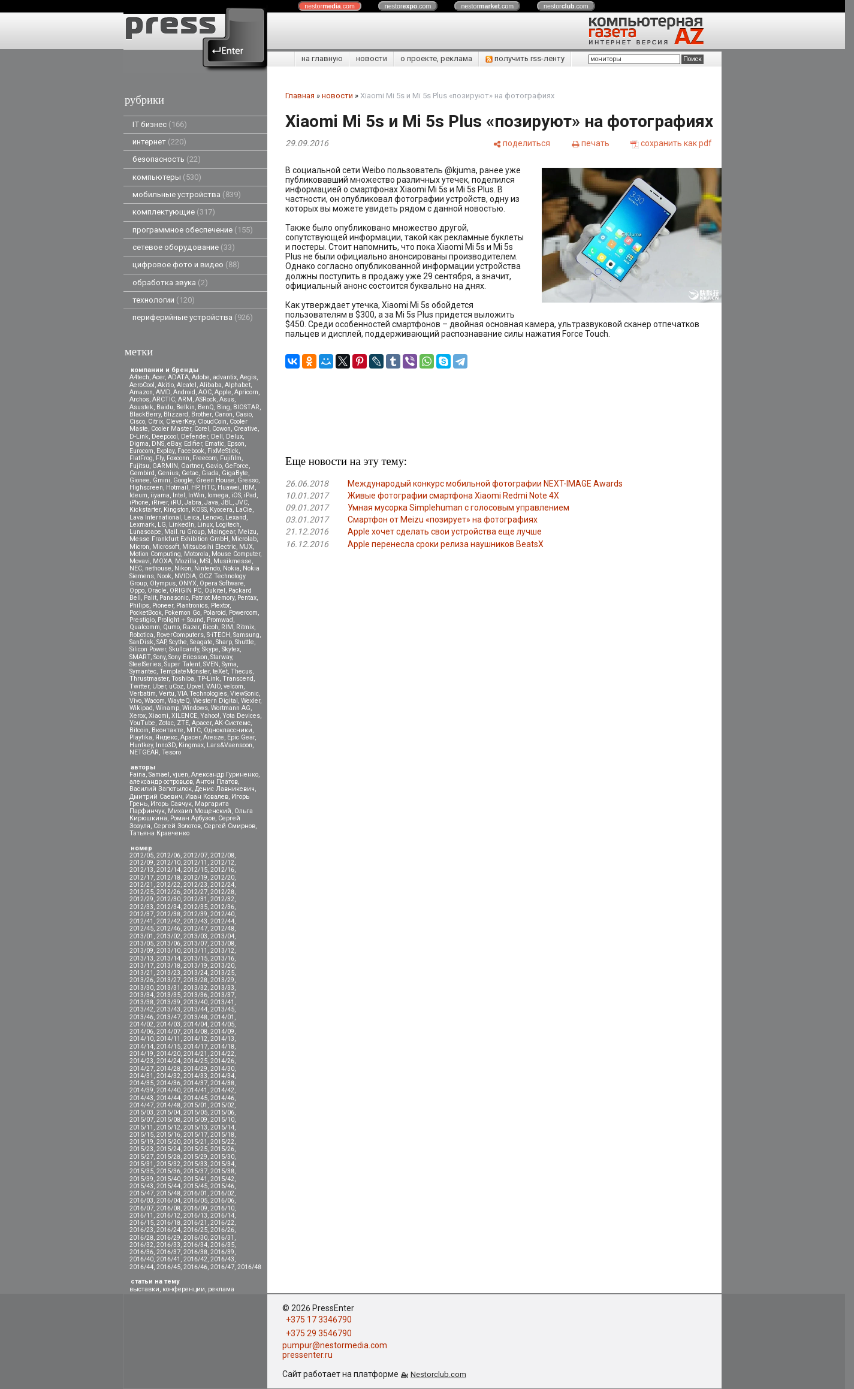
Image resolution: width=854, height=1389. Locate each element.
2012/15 (195, 870)
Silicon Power (147, 649)
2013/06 (168, 943)
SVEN (211, 664)
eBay (174, 444)
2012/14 (168, 870)
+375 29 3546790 (319, 1333)
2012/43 (195, 921)
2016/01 (195, 1193)
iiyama (160, 495)
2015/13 (195, 1127)
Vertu (166, 693)
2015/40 (168, 1179)
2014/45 (195, 1098)
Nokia (231, 568)
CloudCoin (212, 421)
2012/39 (195, 914)
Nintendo (207, 568)
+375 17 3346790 (319, 1319)
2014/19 (141, 1054)
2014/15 (168, 1046)
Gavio (214, 466)
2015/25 (195, 1149)
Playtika (140, 737)
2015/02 (222, 1105)
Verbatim (142, 693)
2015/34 (222, 1164)
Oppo (136, 590)
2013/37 (222, 995)
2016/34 (195, 1245)
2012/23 (195, 885)
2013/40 (195, 1002)
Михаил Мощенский (199, 811)
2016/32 (141, 1245)
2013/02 (168, 936)
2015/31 (141, 1164)
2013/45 (222, 1009)
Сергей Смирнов (229, 826)
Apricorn (246, 392)
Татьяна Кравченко (159, 833)
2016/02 (222, 1193)
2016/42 (195, 1259)
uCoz (176, 686)
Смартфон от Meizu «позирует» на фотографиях (443, 519)
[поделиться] (521, 143)
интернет (159, 141)
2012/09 (141, 862)
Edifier (193, 444)
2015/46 (222, 1186)
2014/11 (168, 1039)
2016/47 (222, 1267)
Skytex (231, 649)
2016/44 (141, 1267)
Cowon (221, 429)
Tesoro (171, 752)
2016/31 (222, 1238)
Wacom (154, 701)
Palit (150, 598)
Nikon (182, 568)
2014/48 (168, 1105)
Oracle (157, 590)
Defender (194, 436)
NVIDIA (185, 576)
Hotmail (177, 487)
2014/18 (222, 1046)
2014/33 (195, 1076)
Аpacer (202, 723)
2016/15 (141, 1223)
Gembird (142, 473)
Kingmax (191, 745)
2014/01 (222, 1017)
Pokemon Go (182, 613)
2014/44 (168, 1098)
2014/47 (141, 1105)
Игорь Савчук (171, 804)
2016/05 (195, 1200)
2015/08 (168, 1120)
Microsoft (165, 547)
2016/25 (195, 1230)
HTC (208, 487)
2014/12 (195, 1039)
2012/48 (222, 928)
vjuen (180, 774)
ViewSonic (244, 693)
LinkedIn (181, 525)
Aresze (213, 737)
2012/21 (141, 885)
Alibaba (211, 385)
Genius (168, 473)
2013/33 (222, 988)
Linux (205, 525)
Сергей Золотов (177, 826)
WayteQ (179, 701)
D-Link (139, 436)
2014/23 (141, 1061)
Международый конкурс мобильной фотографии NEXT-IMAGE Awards (485, 483)
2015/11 (141, 1127)
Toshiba (182, 679)
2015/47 (141, 1193)
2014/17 (195, 1046)
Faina (137, 774)
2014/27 (141, 1069)
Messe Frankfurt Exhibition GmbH (178, 539)
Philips (139, 605)
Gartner (192, 466)
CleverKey (180, 421)
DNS (158, 444)
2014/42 (222, 1090)
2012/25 (141, 892)
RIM (227, 627)
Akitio (166, 385)
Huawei (229, 487)
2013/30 (141, 988)
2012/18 (168, 877)
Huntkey (141, 745)
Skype (210, 649)
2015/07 (141, 1120)
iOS (236, 495)
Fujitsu (139, 466)
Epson (236, 444)
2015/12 (168, 1127)
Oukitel (214, 590)
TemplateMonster (184, 671)
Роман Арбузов (192, 818)
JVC (242, 502)
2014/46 (222, 1098)
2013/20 (222, 966)
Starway (221, 657)
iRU (176, 502)
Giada (210, 473)
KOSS (199, 510)
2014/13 (222, 1039)
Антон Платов (217, 782)
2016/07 (141, 1208)
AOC (205, 392)
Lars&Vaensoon (229, 745)
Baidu (164, 407)
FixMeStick (223, 451)
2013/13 (141, 958)
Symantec (142, 671)
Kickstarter (145, 510)
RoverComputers (180, 635)
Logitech (228, 525)
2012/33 (141, 907)
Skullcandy (184, 649)
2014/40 (168, 1090)
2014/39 (141, 1090)
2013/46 (141, 1017)
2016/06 (222, 1200)
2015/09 (195, 1120)
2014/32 (168, 1076)
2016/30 (195, 1238)
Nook (164, 576)
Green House (215, 480)
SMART (139, 657)
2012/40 (222, 914)
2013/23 (168, 973)
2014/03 (168, 1024)
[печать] (590, 143)
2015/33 (195, 1164)
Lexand (235, 517)
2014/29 (195, 1069)
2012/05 (141, 855)
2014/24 (168, 1061)
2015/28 (168, 1157)
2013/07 (195, 943)
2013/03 (195, 936)
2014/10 (141, 1039)
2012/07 (195, 855)
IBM (249, 487)
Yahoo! (209, 716)
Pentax (246, 598)
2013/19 (195, 966)
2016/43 (222, 1259)
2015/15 (141, 1135)
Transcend (238, 679)
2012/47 (195, 928)
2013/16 (222, 958)
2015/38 (222, 1171)
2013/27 (168, 980)
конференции (183, 1289)
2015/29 (195, 1157)
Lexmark (142, 525)
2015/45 (195, 1186)
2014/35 (141, 1083)
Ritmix (245, 627)
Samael (159, 774)
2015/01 (195, 1105)
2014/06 (141, 1031)
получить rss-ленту (525, 58)
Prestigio (142, 620)
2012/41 (141, 921)
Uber (159, 686)
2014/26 (222, 1061)
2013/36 (195, 995)
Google (183, 480)
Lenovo (212, 517)
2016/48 (249, 1267)
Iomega (217, 495)
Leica (192, 517)
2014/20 (168, 1054)
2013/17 (141, 966)
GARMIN (165, 466)
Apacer (190, 737)
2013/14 (168, 958)
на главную (322, 58)
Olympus (163, 583)
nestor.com (329, 6)
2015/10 (222, 1120)
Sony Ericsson (187, 657)
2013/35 (168, 995)
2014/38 (222, 1083)
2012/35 (195, 907)
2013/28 (195, 980)
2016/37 (168, 1252)
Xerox (137, 716)
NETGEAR (144, 752)
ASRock (205, 399)
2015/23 (141, 1149)
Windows (195, 708)
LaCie (244, 510)
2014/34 (222, 1076)
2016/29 (168, 1238)
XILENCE (184, 716)
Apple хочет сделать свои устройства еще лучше (445, 531)
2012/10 (168, 862)
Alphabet (238, 385)
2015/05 (195, 1112)
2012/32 (222, 899)
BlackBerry (145, 414)
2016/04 (168, 1200)
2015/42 (222, 1179)
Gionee (139, 480)
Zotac (166, 723)
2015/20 (168, 1142)
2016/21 (195, 1223)
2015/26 (222, 1149)
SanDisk (141, 642)
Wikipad (141, 708)
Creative (246, 429)
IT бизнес (159, 124)
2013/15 (195, 958)
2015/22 (222, 1142)
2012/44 (222, 921)
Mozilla (186, 561)
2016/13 (195, 1215)
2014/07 (168, 1031)
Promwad (220, 620)
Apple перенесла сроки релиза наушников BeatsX (446, 544)
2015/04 (168, 1112)
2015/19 (141, 1142)
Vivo (135, 701)
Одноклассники (228, 730)
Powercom (243, 613)
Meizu (247, 532)
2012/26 (168, 892)
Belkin (185, 407)
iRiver (160, 502)
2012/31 (195, 899)
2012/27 (195, 892)
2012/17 (141, 877)
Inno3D (166, 745)
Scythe (178, 642)
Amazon (141, 392)
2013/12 (222, 951)
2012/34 (168, 907)
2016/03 (141, 1200)
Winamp (167, 708)
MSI (205, 561)
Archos (139, 399)
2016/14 (222, 1215)
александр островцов (161, 782)
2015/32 (168, 1164)
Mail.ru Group (184, 532)
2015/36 (168, 1171)
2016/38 (195, 1252)
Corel (201, 429)
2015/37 (195, 1171)
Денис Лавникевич (225, 789)
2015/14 (222, 1127)
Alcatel (187, 385)
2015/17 (195, 1135)
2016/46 (195, 1267)
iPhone (139, 502)
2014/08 (195, 1031)
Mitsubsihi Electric (209, 547)
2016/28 (141, 1238)
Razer (191, 627)
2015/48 (168, 1193)
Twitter (139, 686)
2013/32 (195, 988)
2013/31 (168, 988)
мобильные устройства (186, 194)
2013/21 (141, 973)
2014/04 (195, 1024)
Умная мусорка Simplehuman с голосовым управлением (458, 507)
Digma (139, 444)
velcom (233, 686)
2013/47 (168, 1017)
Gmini (161, 480)
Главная (300, 95)
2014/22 (222, 1054)
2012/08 (222, 855)
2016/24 (168, 1230)
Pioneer (162, 605)
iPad (250, 495)
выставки (144, 1289)
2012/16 (222, 870)
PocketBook (145, 613)
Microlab (243, 539)
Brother (201, 414)
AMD (163, 392)
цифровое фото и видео (186, 264)
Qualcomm (144, 627)
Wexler (250, 701)
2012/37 (141, 914)
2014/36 (168, 1083)
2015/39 (141, 1179)
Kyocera (221, 510)
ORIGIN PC (185, 590)
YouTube (142, 723)
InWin (196, 495)
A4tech (139, 377)
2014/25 (195, 1061)
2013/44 (195, 1009)
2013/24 (195, 973)
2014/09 (222, 1031)
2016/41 (168, 1259)
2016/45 (168, 1267)
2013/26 (141, 980)
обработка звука (170, 282)
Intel (179, 495)
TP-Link (208, 679)
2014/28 (168, 1069)
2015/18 (222, 1135)
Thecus (241, 671)
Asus (226, 399)
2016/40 (141, 1259)
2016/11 (141, 1215)
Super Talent (182, 664)
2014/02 (141, 1024)
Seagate (201, 642)
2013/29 (222, 980)
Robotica (141, 635)
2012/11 (195, 862)
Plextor (220, 605)
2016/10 (222, 1208)
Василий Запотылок (160, 789)
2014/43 (141, 1098)
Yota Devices (241, 716)
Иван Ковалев (206, 797)
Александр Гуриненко (224, 774)
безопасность (166, 159)
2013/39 (168, 1002)
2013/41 (222, 1002)
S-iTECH (218, 635)
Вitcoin (139, 730)
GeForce (237, 466)
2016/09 (195, 1208)
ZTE (183, 723)
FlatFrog (141, 458)
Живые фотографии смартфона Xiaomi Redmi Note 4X (453, 495)
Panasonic (174, 598)
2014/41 (195, 1090)
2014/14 (141, 1046)
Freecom (204, 458)
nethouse (158, 568)
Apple (223, 392)
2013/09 (141, 951)
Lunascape (145, 532)
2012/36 (222, 907)
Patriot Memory (213, 598)
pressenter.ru (307, 1355)
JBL (227, 502)
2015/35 (141, 1171)
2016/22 (222, 1223)
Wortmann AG (231, 708)
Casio (244, 414)
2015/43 (141, 1186)
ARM (185, 399)
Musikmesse (232, 561)
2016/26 (222, 1230)
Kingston (176, 510)
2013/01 (141, 936)
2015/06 (222, 1112)
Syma (229, 664)
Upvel (194, 686)
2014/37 (195, 1083)
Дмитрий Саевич (155, 797)
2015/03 (141, 1112)
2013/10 (168, 951)
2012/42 (168, 921)
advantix (225, 377)
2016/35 (222, 1245)
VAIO (213, 686)
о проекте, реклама (436, 58)
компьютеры (166, 177)
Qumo (171, 627)
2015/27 (141, 1157)
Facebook (190, 451)
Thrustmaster (148, 679)
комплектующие (173, 211)
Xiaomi (158, 716)
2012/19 (195, 877)
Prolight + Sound (181, 620)
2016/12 (168, 1215)
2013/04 (222, 936)
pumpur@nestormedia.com (334, 1345)
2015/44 (168, 1186)
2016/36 (141, 1252)
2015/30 (222, 1157)
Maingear (221, 532)
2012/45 (141, 928)
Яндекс (166, 737)
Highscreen (146, 487)
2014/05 (222, 1024)
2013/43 (168, 1009)
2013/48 (195, 1017)
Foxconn (178, 458)
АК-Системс (233, 723)
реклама (221, 1289)
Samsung (246, 635)
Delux (234, 436)
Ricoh (210, 627)
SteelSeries (145, 664)
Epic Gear (241, 737)
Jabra (193, 502)
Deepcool (165, 436)
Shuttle (244, 642)
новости (371, 58)
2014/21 (195, 1054)
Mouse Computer (236, 554)
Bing (223, 407)
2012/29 (141, 899)
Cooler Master (171, 429)
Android (184, 392)
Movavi (139, 561)
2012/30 (168, 899)
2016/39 (222, 1252)
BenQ (206, 407)
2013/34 (141, 995)
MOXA (162, 561)
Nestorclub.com (438, 1374)
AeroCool (142, 385)
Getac (190, 473)
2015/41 (195, 1179)
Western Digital (215, 701)
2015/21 (195, 1142)
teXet (220, 671)
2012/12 (222, 862)
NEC (135, 568)
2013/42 (141, 1009)
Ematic (214, 444)
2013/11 (195, 951)
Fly (160, 458)
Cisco (137, 421)
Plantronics (192, 605)
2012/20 (222, 877)
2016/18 (168, 1223)
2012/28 (222, 892)
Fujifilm (231, 458)
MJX (246, 547)
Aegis (248, 377)
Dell (217, 436)
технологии (163, 299)
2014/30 (222, 1069)
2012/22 (168, 885)
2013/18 (168, 966)
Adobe (201, 377)
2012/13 (141, 870)
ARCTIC (163, 399)
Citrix (155, 421)
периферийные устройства (192, 317)
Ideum (138, 495)
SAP (161, 642)
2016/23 (141, 1230)
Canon (224, 414)
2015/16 (168, 1135)
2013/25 (222, 973)
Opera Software (222, 583)
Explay (165, 451)
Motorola (196, 554)
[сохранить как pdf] (671, 143)
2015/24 (168, 1149)
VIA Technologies (202, 693)
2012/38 (168, 914)
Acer (158, 377)
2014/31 (141, 1076)
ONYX (188, 583)
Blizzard (176, 414)
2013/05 (141, 943)
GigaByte (235, 473)
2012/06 (168, 855)
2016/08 (168, 1208)
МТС (193, 730)
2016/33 (168, 1245)
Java (211, 502)
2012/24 (222, 885)
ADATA (178, 377)
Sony (159, 657)
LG (162, 525)
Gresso (247, 480)
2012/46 (168, 928)
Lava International (155, 517)
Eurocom (141, 451)
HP (194, 487)
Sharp (224, 642)
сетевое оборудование (183, 247)
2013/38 (141, 1002)
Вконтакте (167, 730)
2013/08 (222, 943)
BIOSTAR (246, 407)
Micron (139, 547)
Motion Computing (155, 554)
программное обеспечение (192, 229)
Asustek (141, 407)
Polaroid (214, 613)
